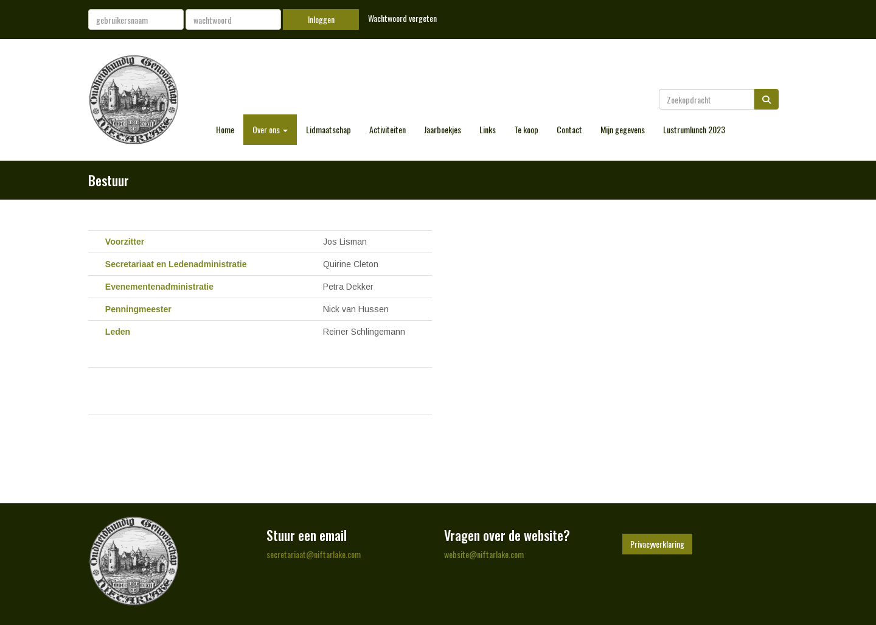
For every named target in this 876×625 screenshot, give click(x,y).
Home (225, 129)
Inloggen (321, 19)
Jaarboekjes (442, 129)
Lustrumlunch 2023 (694, 129)
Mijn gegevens (622, 129)
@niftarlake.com (313, 554)
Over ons (270, 129)
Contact (569, 129)
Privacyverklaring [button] (657, 543)
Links (487, 129)
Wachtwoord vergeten (402, 18)
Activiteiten (387, 129)
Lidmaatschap (328, 129)
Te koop (526, 129)
